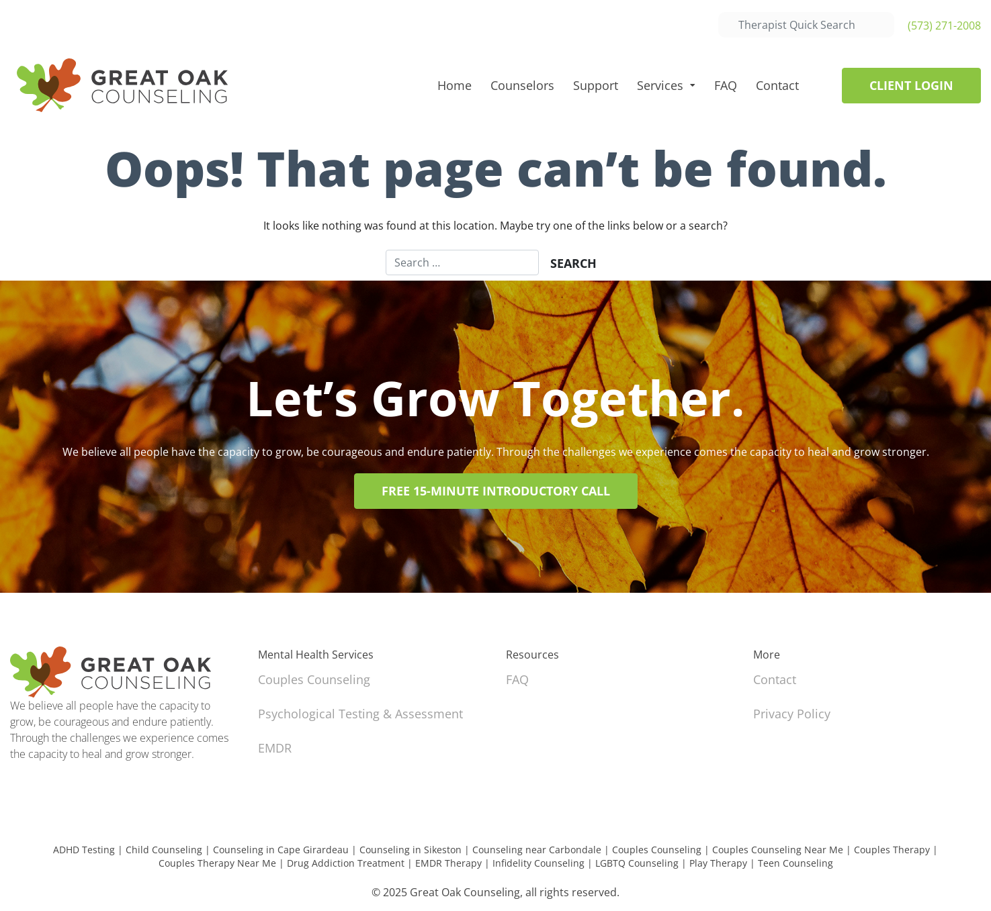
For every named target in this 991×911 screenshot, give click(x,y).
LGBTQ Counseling (637, 863)
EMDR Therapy (448, 863)
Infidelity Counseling (538, 863)
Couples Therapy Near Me (217, 863)
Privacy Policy (791, 714)
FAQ (725, 85)
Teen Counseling (795, 863)
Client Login (911, 85)
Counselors (522, 85)
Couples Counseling (314, 679)
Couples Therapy (892, 849)
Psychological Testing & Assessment (360, 714)
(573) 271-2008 (944, 25)
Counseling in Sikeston (410, 849)
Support (595, 85)
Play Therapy (718, 863)
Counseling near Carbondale (536, 849)
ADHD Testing (84, 849)
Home (454, 85)
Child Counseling (164, 849)
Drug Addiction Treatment (345, 863)
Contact (777, 85)
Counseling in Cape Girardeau (281, 849)
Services (660, 85)
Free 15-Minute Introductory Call (496, 491)
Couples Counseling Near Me (777, 849)
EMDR (275, 748)
